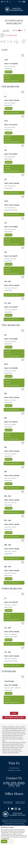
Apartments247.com (21, 824)
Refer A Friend (20, 806)
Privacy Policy (6, 838)
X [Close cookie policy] (26, 827)
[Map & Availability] (14, 30)
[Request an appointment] (7, 1)
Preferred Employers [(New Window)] (14, 717)
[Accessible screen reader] (2, 1)
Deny (10, 841)
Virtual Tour (8, 72)
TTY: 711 (14, 789)
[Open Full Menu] (22, 1)
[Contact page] (4, 1)
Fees (14, 713)
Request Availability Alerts (11, 81)
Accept (4, 841)
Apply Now (7, 76)
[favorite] (22, 55)
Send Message (7, 806)
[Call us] (10, 1)
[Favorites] (19, 30)
